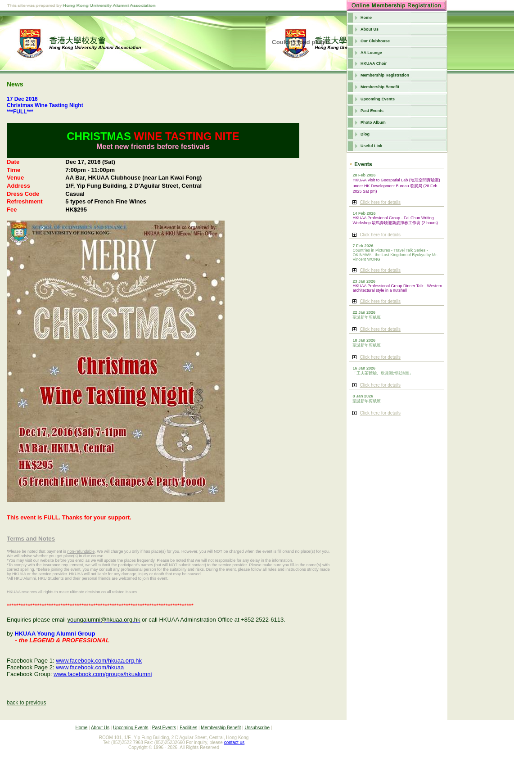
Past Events (372, 110)
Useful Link (372, 146)
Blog (365, 134)
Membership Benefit (380, 87)
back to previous (26, 702)
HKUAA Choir (374, 63)
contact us (234, 742)
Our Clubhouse (375, 41)
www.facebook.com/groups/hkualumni (103, 674)
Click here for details (380, 202)
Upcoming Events (378, 99)
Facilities (188, 727)
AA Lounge (371, 52)
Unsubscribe (257, 727)
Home (366, 17)
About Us (370, 29)
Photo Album (373, 122)
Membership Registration (385, 75)
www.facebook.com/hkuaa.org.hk (99, 660)
